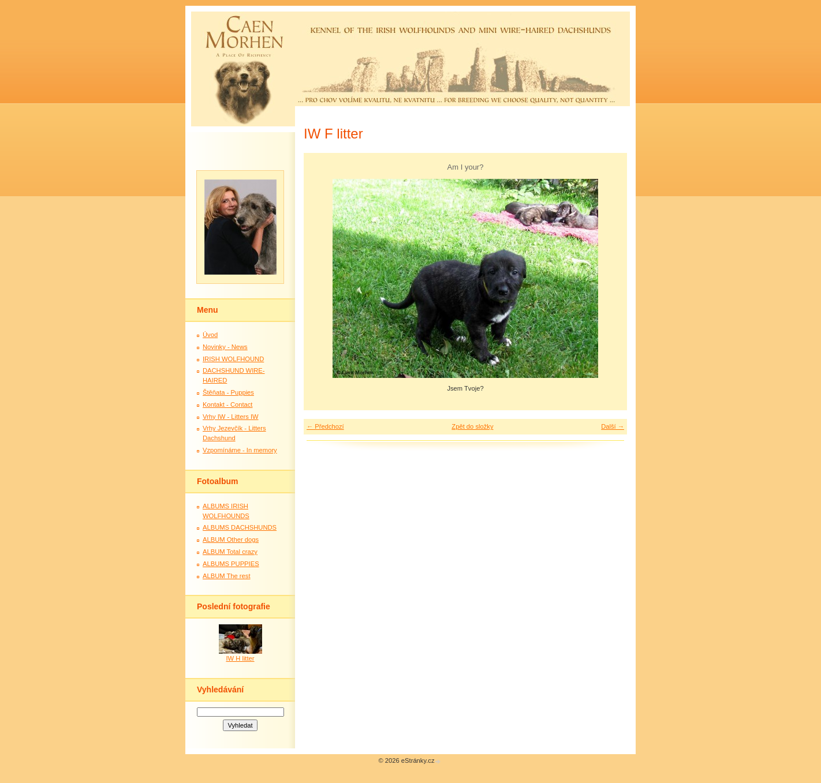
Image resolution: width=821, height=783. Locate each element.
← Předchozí (325, 426)
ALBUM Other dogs (231, 539)
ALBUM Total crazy (230, 551)
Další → (612, 426)
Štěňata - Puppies (228, 392)
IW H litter (240, 658)
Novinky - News (225, 346)
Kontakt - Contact (227, 404)
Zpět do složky (472, 426)
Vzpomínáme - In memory (240, 450)
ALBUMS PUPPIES (231, 563)
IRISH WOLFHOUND (233, 358)
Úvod (210, 334)
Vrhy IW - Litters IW (231, 416)
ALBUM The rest (227, 575)
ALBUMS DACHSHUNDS (240, 527)
